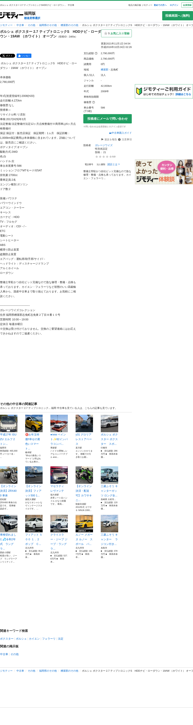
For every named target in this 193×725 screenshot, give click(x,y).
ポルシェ (21, 638)
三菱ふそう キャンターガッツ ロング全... (109, 481)
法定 (60, 638)
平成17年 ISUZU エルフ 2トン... (8, 430)
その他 (31, 25)
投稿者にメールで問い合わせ (107, 118)
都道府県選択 (32, 18)
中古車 (20, 25)
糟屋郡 (104, 69)
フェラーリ (49, 638)
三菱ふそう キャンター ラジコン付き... (109, 530)
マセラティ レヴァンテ (59, 479)
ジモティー (6, 25)
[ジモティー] (11, 15)
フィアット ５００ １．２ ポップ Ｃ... (34, 530)
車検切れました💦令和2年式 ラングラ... (8, 532)
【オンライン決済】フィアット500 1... (34, 481)
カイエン (34, 638)
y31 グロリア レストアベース (84, 430)
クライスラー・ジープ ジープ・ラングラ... (59, 532)
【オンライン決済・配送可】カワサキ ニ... (84, 484)
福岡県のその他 (48, 25)
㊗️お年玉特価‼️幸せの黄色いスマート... (34, 432)
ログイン (174, 5)
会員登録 (187, 5)
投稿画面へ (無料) (177, 15)
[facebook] (24, 56)
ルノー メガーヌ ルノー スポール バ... (84, 530)
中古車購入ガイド (120, 132)
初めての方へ (160, 5)
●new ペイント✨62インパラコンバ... (59, 430)
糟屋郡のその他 (69, 25)
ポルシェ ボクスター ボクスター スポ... (109, 430)
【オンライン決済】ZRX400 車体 (8, 481)
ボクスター (7, 638)
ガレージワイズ (104, 145)
